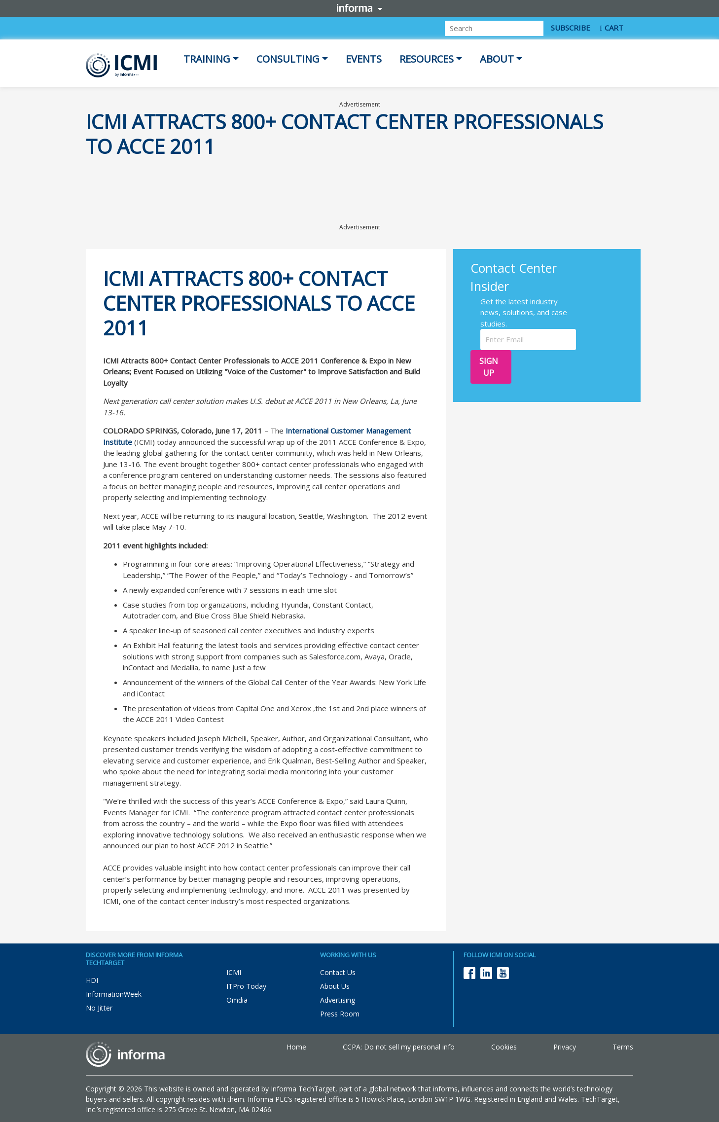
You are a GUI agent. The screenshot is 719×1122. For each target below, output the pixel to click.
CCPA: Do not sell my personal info (399, 1046)
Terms (622, 1046)
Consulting (288, 59)
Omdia (237, 1000)
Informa (359, 8)
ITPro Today (246, 986)
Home (296, 1046)
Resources (426, 59)
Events (364, 59)
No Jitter (99, 1008)
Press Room (340, 1013)
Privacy (564, 1046)
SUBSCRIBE (570, 28)
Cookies (504, 1046)
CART (611, 28)
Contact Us (338, 972)
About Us (335, 986)
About (497, 59)
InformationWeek (114, 994)
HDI (92, 980)
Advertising (337, 1000)
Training (206, 59)
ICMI (233, 972)
